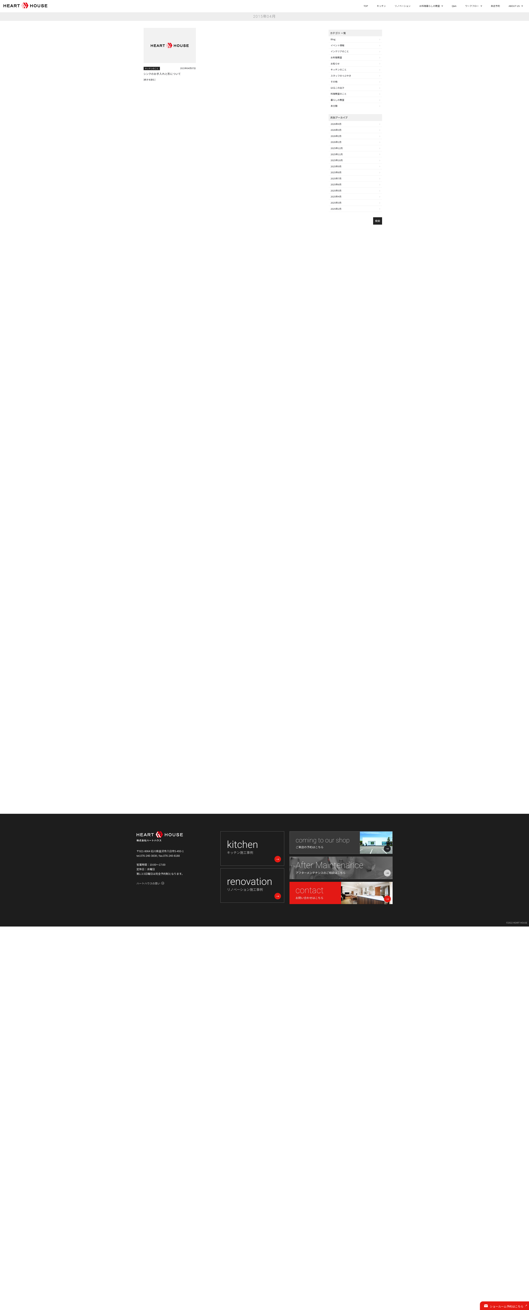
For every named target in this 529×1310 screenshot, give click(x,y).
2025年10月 (337, 160)
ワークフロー (472, 6)
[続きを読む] (150, 79)
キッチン (381, 6)
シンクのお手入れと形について (163, 74)
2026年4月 (336, 124)
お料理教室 (336, 57)
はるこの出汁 (337, 87)
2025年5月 (336, 190)
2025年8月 (336, 172)
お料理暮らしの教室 (429, 6)
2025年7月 (336, 178)
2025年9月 (336, 166)
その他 (334, 81)
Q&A (454, 6)
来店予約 (495, 6)
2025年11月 (337, 154)
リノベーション (403, 6)
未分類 (334, 105)
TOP (365, 6)
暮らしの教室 (337, 100)
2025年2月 (336, 208)
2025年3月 (336, 202)
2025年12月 (337, 148)
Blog (333, 39)
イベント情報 (337, 45)
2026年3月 (336, 130)
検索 (377, 221)
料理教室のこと (339, 93)
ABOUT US (514, 6)
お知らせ (335, 63)
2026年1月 (336, 142)
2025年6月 (336, 184)
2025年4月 (336, 196)
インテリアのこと (340, 51)
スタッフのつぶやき (341, 75)
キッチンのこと (152, 68)
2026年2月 (336, 136)
